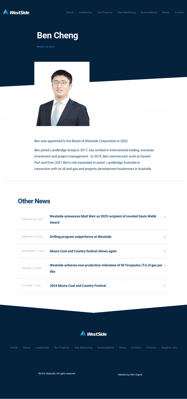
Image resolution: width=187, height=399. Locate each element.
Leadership (85, 12)
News (165, 12)
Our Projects (104, 12)
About (69, 12)
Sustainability (149, 12)
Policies (151, 347)
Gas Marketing (127, 12)
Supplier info (169, 347)
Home (14, 347)
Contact (179, 12)
